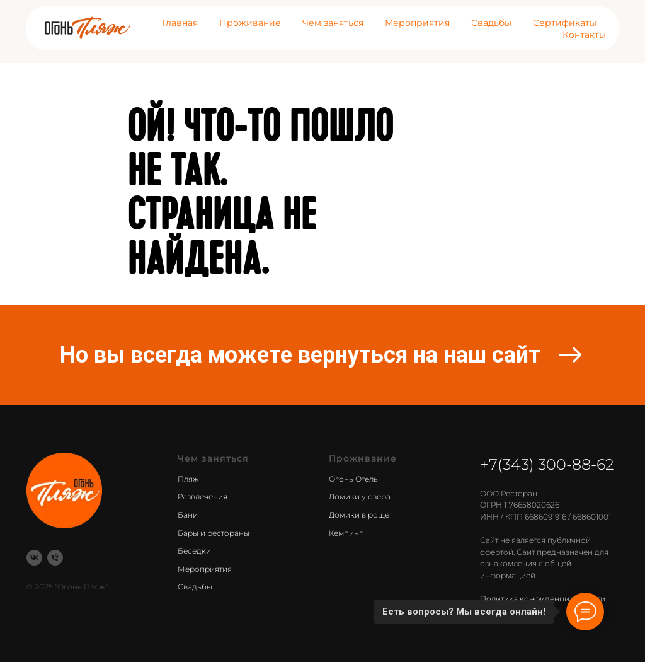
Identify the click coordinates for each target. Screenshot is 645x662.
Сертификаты (564, 22)
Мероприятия (417, 22)
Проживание (250, 22)
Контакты (584, 34)
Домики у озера (360, 496)
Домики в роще (359, 515)
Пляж (188, 479)
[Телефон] (55, 558)
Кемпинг (346, 533)
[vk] (34, 558)
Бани (188, 515)
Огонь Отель (353, 479)
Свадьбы (491, 22)
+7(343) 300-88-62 (547, 464)
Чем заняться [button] (332, 22)
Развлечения (202, 496)
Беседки (194, 550)
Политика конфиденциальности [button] (542, 598)
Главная (180, 22)
